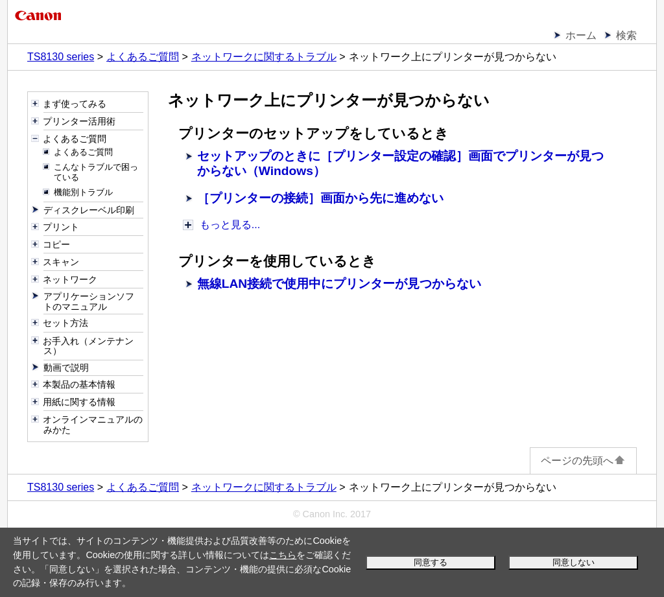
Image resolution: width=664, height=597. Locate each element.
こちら (282, 555)
